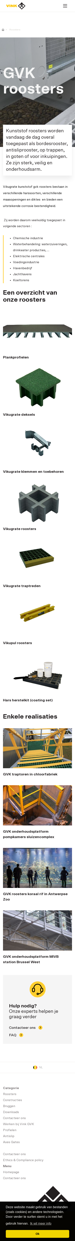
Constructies (12, 1100)
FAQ (16, 1035)
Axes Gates (11, 1142)
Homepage (15, 6)
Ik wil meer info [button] (40, 1223)
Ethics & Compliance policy (23, 1160)
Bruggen (9, 1106)
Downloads (11, 1112)
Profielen (9, 1130)
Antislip (8, 1136)
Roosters (14, 29)
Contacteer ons (25, 1028)
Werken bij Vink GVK (18, 1124)
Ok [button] (37, 1233)
